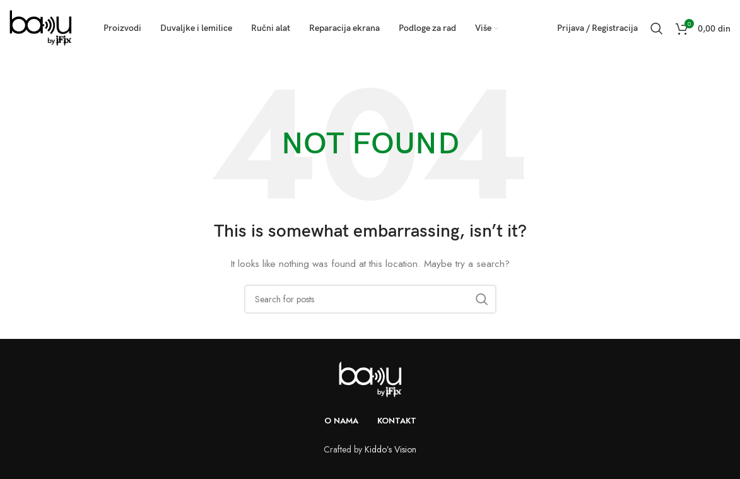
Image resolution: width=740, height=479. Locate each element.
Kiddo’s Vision (390, 449)
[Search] (656, 28)
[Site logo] (40, 27)
